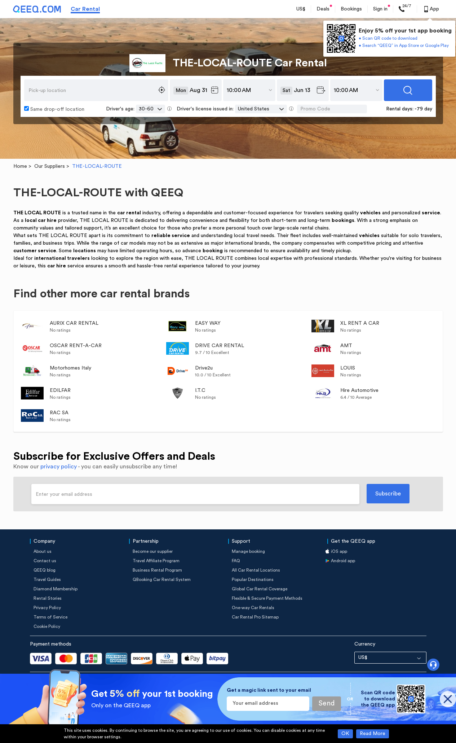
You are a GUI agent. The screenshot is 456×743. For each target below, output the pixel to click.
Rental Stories (48, 598)
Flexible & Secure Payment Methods (267, 598)
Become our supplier (153, 551)
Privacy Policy (47, 608)
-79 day (423, 109)
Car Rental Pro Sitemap (255, 617)
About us (43, 551)
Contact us (45, 561)
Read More (372, 733)
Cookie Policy (47, 626)
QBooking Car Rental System (162, 579)
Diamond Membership (56, 589)
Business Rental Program (157, 570)
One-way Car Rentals (253, 608)
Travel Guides (47, 579)
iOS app (339, 551)
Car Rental (85, 9)
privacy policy (58, 466)
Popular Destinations (253, 579)
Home (20, 166)
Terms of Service (50, 617)
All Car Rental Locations (256, 570)
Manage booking (248, 551)
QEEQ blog (45, 570)
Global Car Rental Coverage (259, 589)
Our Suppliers (49, 166)
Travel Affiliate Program (156, 561)
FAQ (236, 561)
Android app (343, 561)
